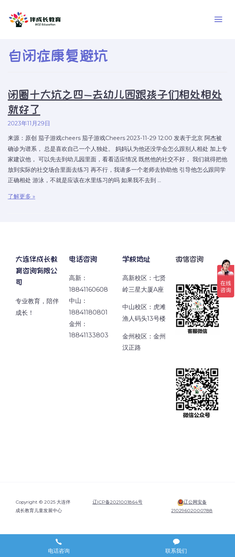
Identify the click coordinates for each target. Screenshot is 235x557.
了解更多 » (21, 196)
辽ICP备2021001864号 (117, 502)
